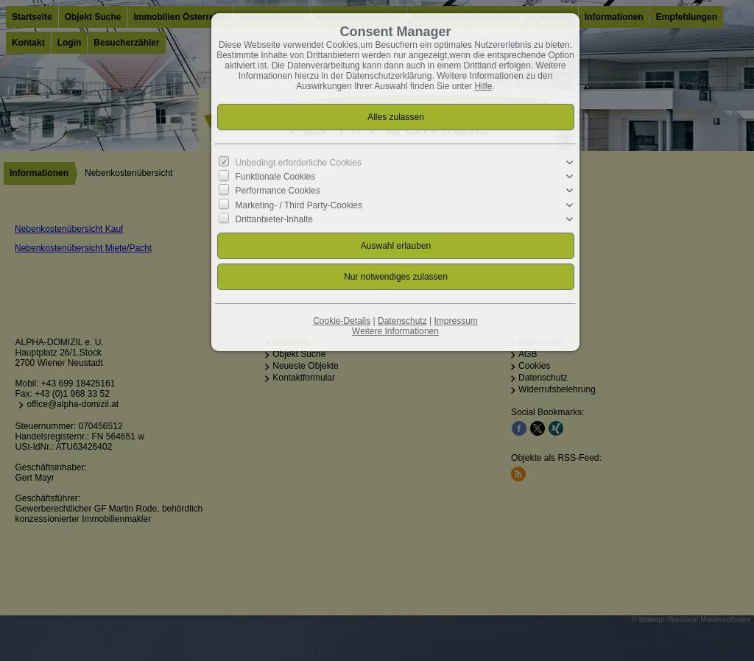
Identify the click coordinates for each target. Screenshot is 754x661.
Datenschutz (402, 321)
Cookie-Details (341, 321)
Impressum (455, 321)
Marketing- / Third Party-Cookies (299, 204)
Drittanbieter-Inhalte (274, 218)
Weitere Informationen (395, 331)
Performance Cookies (278, 190)
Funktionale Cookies (276, 177)
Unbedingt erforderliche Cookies (299, 163)
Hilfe (483, 86)
